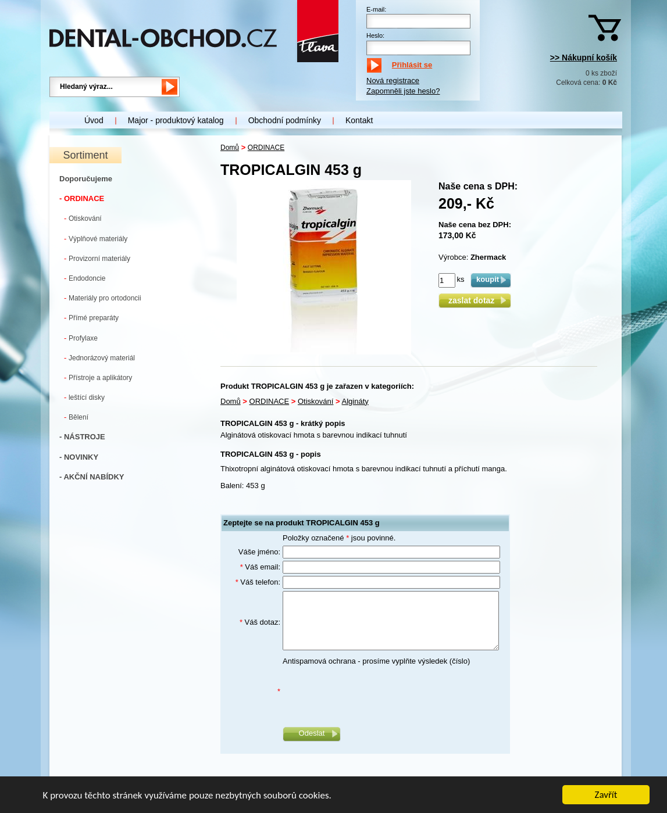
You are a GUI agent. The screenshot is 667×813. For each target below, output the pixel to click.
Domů (229, 148)
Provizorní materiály (97, 258)
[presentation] (371, 691)
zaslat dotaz (474, 300)
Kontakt (359, 120)
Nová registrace (392, 80)
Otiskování (83, 218)
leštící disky (84, 397)
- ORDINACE (81, 198)
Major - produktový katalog (176, 120)
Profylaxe (81, 338)
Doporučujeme (85, 178)
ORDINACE (266, 148)
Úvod (94, 120)
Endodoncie (84, 278)
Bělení (76, 417)
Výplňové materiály (95, 238)
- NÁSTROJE (82, 436)
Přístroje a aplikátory (98, 377)
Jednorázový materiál (99, 357)
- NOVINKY (78, 457)
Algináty (355, 401)
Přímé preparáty (91, 317)
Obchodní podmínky (284, 120)
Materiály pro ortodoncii (102, 297)
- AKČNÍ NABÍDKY (91, 476)
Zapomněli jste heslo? (403, 91)
